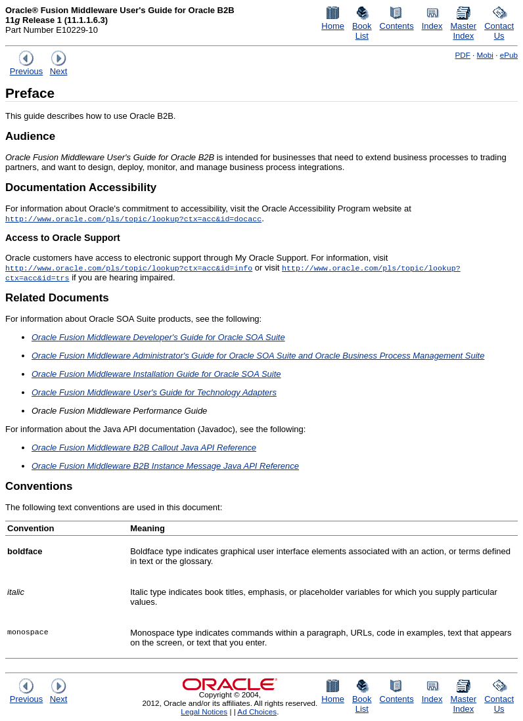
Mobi (485, 55)
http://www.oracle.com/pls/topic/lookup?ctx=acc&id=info (128, 268)
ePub (509, 55)
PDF (462, 55)
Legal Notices (204, 711)
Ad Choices (257, 711)
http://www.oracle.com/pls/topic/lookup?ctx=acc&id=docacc (133, 218)
